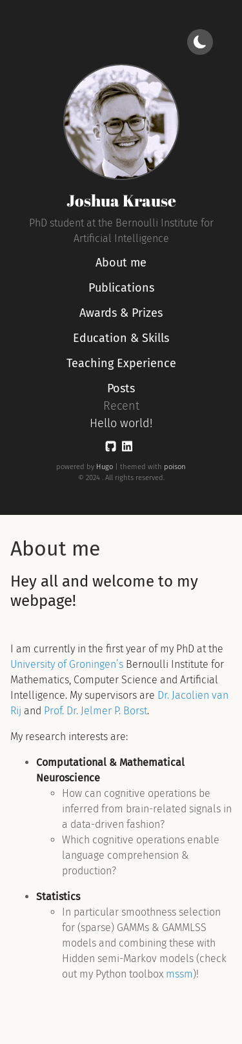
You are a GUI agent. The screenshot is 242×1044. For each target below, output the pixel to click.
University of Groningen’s (66, 664)
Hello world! (121, 423)
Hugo (104, 467)
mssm (179, 974)
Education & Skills (121, 338)
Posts (121, 388)
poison (175, 467)
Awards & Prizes (121, 313)
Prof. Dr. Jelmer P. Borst (95, 711)
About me (121, 263)
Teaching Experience (121, 363)
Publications (121, 288)
